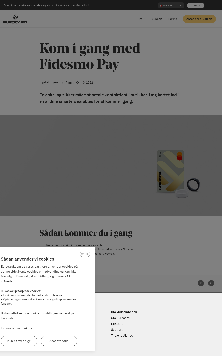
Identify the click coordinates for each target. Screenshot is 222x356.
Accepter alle (37, 341)
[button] (63, 254)
